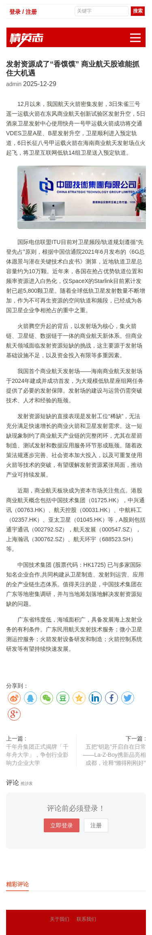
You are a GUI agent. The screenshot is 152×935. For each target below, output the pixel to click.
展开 (138, 33)
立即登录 (61, 825)
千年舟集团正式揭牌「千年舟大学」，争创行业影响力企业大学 (37, 754)
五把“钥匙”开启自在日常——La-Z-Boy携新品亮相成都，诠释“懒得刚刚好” (114, 754)
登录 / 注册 (23, 12)
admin (14, 84)
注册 (96, 825)
